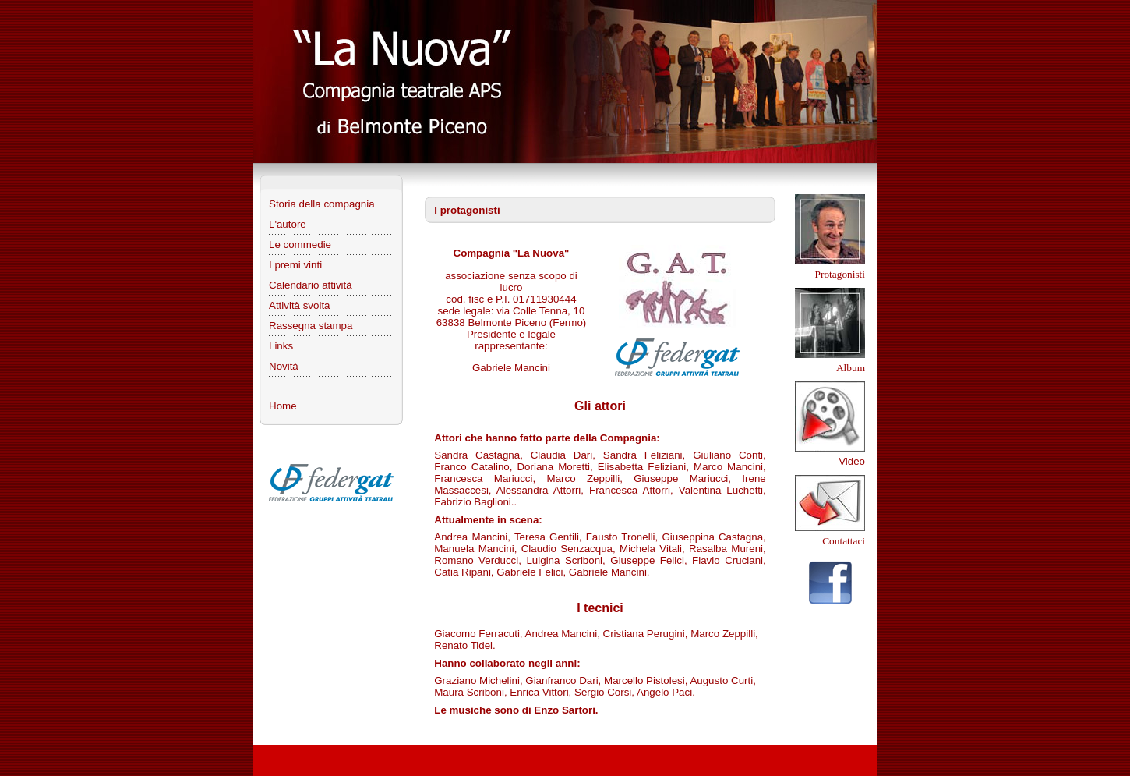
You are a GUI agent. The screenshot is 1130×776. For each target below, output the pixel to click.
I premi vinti (295, 265)
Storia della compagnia (322, 204)
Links (281, 346)
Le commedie (300, 244)
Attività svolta (299, 305)
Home (283, 406)
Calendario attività (310, 285)
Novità (283, 366)
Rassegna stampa (310, 325)
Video (852, 461)
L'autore (287, 224)
